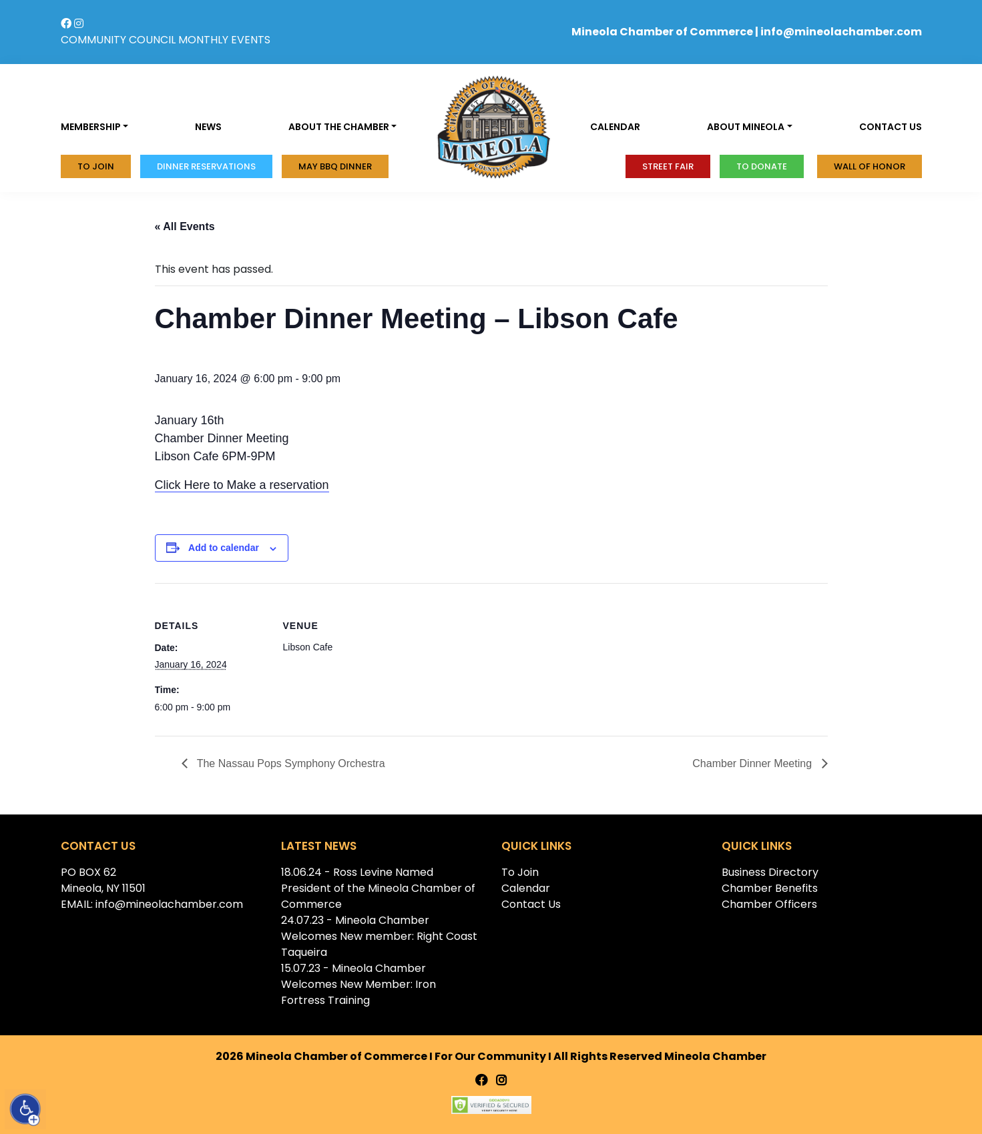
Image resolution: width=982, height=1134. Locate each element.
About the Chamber (338, 126)
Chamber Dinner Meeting (753, 763)
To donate (761, 166)
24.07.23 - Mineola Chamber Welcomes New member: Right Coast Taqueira (379, 936)
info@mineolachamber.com (841, 31)
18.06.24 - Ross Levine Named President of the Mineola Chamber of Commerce (378, 888)
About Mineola (745, 126)
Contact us (890, 126)
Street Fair (668, 166)
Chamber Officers (769, 904)
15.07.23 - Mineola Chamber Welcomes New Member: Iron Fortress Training (358, 984)
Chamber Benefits (770, 888)
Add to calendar (223, 547)
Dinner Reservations (206, 166)
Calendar (615, 126)
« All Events (185, 226)
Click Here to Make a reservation (242, 485)
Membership (91, 126)
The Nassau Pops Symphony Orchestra (289, 763)
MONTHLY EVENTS (224, 39)
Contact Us (531, 904)
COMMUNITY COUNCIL (118, 39)
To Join (95, 166)
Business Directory (770, 872)
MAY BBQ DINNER (335, 166)
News (208, 126)
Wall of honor (869, 166)
